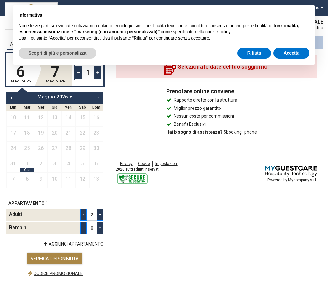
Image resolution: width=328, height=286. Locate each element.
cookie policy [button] (217, 31)
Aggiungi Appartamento (72, 243)
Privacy (126, 164)
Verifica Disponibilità (55, 258)
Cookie (144, 164)
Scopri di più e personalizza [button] (57, 53)
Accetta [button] (291, 53)
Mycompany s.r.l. (302, 180)
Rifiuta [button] (254, 53)
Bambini (18, 227)
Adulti (15, 214)
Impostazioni (166, 164)
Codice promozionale (55, 273)
